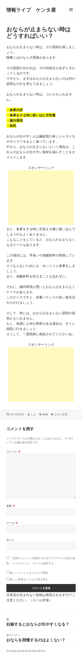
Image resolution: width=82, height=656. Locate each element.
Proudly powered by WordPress (25, 651)
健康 (45, 414)
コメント (13, 451)
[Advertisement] (41, 197)
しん (33, 414)
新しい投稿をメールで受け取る (29, 579)
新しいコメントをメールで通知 (29, 573)
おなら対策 (61, 414)
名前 (10, 506)
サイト (10, 540)
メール (12, 523)
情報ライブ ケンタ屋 (31, 9)
